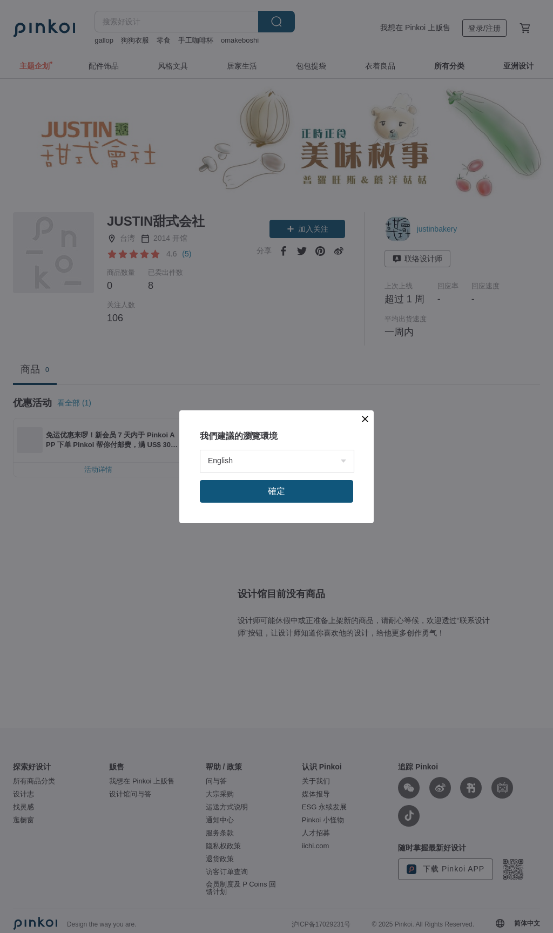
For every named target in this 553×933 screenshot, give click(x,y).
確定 (276, 491)
